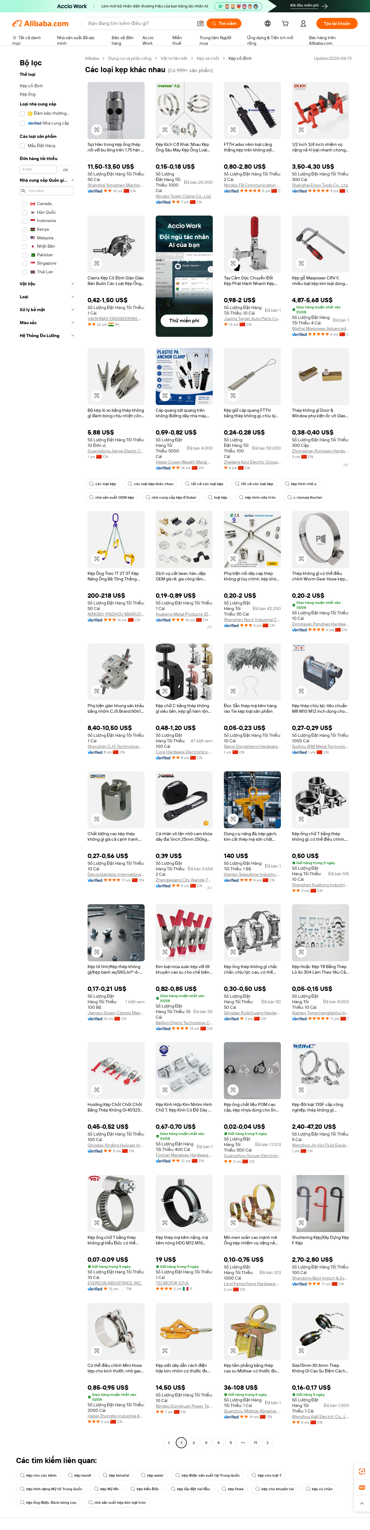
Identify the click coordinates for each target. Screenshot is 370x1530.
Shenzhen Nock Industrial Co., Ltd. (252, 619)
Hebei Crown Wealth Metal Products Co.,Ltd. (184, 462)
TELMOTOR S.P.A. (172, 1282)
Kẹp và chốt (208, 58)
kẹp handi (79, 1475)
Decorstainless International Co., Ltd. (116, 874)
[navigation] (47, 751)
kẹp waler (152, 1475)
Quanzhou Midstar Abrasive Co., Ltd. (252, 1410)
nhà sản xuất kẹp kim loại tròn (117, 1502)
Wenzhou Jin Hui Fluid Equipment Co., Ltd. (320, 1145)
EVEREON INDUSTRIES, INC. (115, 1282)
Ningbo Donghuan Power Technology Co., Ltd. (184, 1406)
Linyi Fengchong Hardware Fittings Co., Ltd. (252, 1283)
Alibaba (92, 58)
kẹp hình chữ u (300, 483)
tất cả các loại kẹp (204, 483)
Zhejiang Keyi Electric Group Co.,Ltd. (252, 462)
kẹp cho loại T (267, 1475)
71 (255, 1443)
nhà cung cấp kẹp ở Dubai (171, 497)
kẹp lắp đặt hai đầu (190, 1489)
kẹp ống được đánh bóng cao (48, 1502)
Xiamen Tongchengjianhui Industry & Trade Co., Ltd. (320, 1012)
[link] (362, 1471)
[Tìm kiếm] (224, 23)
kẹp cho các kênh (38, 1475)
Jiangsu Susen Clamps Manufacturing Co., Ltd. (116, 1012)
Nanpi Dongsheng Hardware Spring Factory (252, 746)
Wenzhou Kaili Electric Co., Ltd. (320, 1416)
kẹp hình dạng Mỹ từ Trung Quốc (51, 1489)
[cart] (286, 24)
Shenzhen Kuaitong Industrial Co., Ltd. (320, 884)
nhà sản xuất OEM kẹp (111, 497)
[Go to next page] (267, 1442)
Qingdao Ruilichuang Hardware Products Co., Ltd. (252, 1012)
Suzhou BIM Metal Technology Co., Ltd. (320, 746)
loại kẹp (217, 497)
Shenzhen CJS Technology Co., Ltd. (116, 746)
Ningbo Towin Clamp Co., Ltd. (183, 196)
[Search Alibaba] (140, 23)
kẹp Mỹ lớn (106, 1489)
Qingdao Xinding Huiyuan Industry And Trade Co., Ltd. (116, 1145)
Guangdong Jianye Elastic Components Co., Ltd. (116, 450)
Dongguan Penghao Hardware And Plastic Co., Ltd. (320, 623)
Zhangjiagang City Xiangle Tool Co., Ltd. (184, 879)
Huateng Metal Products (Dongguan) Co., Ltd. (184, 614)
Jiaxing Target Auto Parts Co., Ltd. (252, 318)
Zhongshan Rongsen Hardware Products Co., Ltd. (320, 450)
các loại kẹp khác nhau (150, 483)
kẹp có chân (319, 1489)
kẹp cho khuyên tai (274, 1489)
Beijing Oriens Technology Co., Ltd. (184, 1022)
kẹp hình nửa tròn (257, 497)
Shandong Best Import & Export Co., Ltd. (320, 1278)
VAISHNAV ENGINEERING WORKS (116, 318)
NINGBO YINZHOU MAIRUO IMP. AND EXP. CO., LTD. (116, 614)
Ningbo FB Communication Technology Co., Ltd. (252, 185)
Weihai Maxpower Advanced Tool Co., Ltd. (320, 328)
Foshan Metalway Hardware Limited (184, 1155)
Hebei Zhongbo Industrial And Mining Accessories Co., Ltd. (116, 1415)
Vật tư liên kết (174, 58)
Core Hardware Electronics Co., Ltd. (184, 751)
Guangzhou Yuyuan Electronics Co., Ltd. (252, 1155)
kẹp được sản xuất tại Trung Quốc (207, 1475)
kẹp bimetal (116, 1475)
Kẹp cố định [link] (240, 58)
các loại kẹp (102, 483)
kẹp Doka (233, 1489)
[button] (200, 23)
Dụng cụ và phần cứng (129, 58)
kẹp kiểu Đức (144, 1489)
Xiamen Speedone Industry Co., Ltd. (252, 874)
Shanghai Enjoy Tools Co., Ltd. (320, 185)
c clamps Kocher (305, 497)
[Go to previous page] (169, 1442)
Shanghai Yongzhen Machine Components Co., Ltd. (116, 185)
